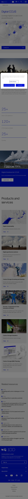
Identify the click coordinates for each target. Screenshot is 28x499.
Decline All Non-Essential (9, 85)
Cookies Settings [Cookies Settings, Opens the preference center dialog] (13, 81)
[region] (14, 81)
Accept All (20, 85)
